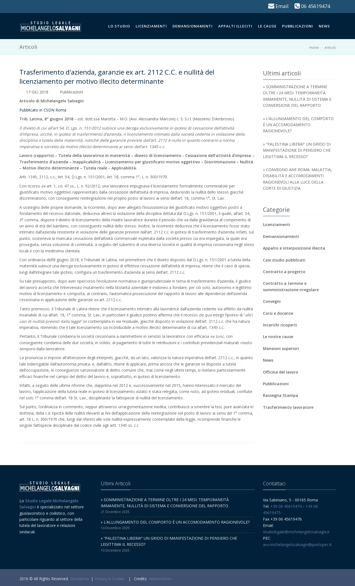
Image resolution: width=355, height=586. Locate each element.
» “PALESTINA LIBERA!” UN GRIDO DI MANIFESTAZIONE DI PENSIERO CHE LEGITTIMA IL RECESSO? (297, 150)
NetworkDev (160, 578)
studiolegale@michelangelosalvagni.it (296, 531)
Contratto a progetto (284, 271)
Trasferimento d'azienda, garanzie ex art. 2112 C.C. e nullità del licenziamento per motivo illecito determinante (116, 76)
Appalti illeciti (235, 26)
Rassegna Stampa (280, 395)
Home (314, 47)
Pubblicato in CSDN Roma (42, 110)
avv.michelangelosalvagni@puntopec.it (297, 544)
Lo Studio (119, 26)
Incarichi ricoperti (280, 325)
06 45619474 (315, 6)
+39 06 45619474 (286, 506)
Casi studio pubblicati (284, 260)
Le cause (267, 26)
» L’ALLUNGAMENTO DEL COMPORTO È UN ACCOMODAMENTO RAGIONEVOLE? (298, 125)
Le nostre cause (278, 336)
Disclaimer (79, 578)
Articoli (330, 47)
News (324, 26)
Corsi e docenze (278, 313)
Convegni (272, 301)
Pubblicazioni (297, 26)
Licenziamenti (151, 26)
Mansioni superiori (281, 348)
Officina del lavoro (280, 372)
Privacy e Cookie (110, 578)
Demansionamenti (193, 26)
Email (281, 6)
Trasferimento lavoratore (288, 407)
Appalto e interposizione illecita (294, 248)
